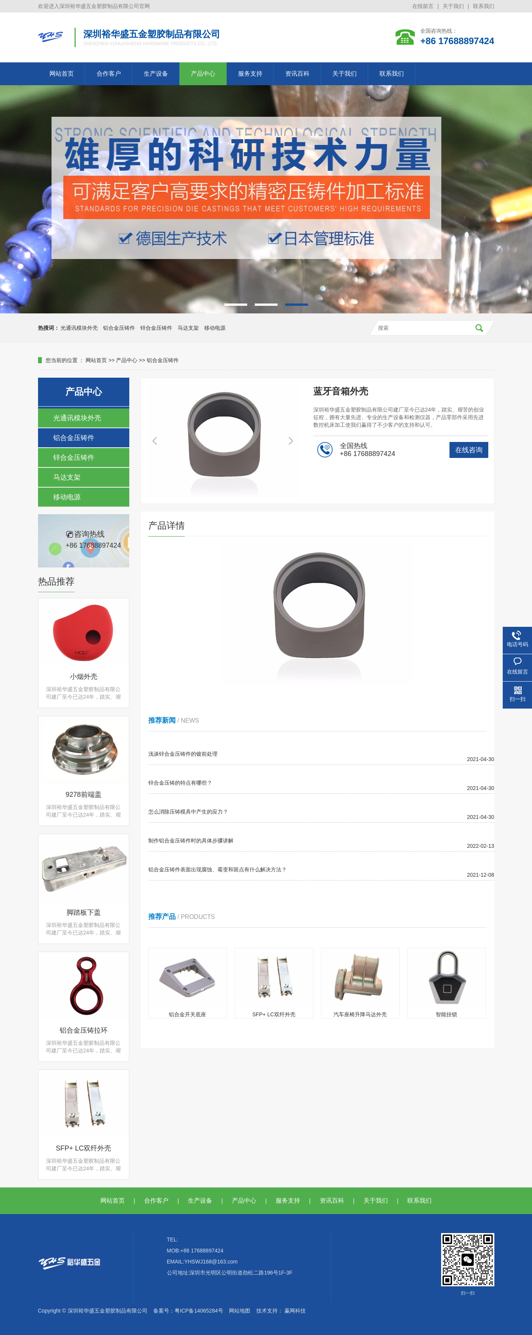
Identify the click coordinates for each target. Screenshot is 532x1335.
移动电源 (215, 328)
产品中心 (203, 73)
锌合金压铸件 (156, 328)
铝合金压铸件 (119, 328)
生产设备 (156, 73)
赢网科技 (295, 1311)
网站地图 (239, 1311)
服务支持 (250, 73)
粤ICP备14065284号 (199, 1311)
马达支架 (188, 328)
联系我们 (483, 6)
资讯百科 (297, 73)
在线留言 (423, 6)
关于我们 (453, 6)
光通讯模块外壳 (79, 328)
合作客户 (109, 73)
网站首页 (61, 73)
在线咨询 (469, 450)
